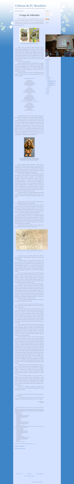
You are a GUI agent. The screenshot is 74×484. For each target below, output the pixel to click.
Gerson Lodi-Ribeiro (56, 40)
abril (48, 79)
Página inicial (29, 473)
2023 (47, 64)
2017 (47, 72)
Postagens (48, 13)
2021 (47, 67)
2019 (47, 69)
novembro (48, 77)
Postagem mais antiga (40, 473)
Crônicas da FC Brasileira (30, 5)
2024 (47, 63)
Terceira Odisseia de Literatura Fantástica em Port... (51, 81)
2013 (47, 88)
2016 (47, 73)
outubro (48, 78)
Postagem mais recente (19, 473)
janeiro (48, 87)
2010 (47, 92)
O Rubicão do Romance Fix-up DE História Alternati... (51, 83)
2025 (47, 62)
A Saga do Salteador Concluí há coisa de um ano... (51, 85)
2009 (47, 93)
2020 (47, 68)
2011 (47, 91)
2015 (47, 74)
